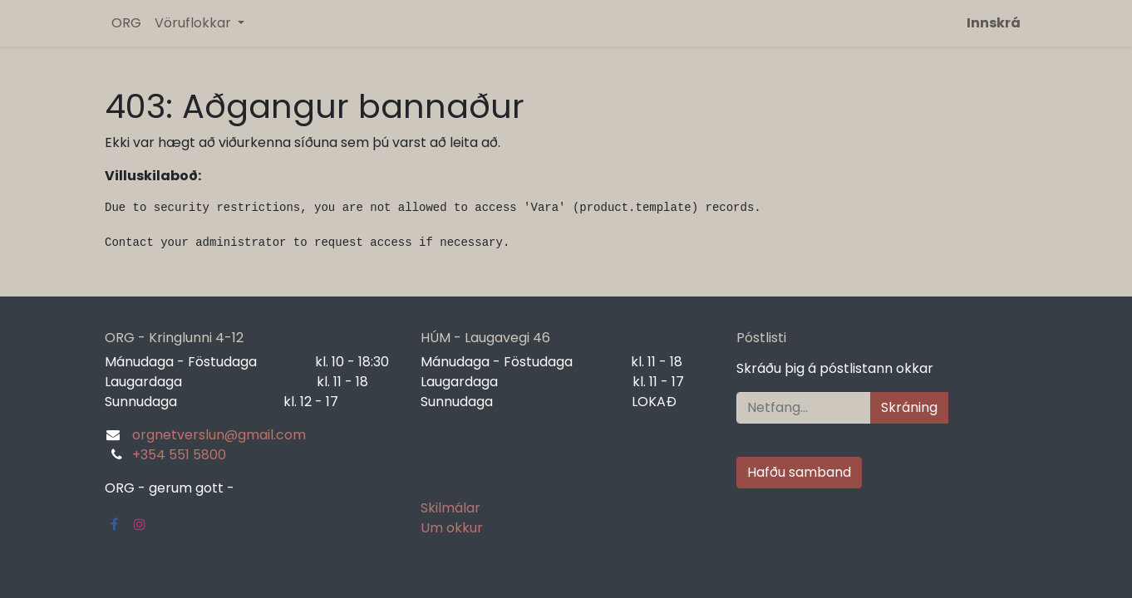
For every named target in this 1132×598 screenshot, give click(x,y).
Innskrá (994, 22)
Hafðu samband (799, 472)
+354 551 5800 (179, 454)
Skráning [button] (909, 407)
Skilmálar (450, 507)
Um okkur (452, 527)
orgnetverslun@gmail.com (219, 434)
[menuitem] (126, 23)
